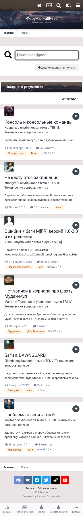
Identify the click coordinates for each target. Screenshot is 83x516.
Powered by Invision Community (41, 496)
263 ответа (45, 148)
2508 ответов (47, 261)
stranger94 (11, 183)
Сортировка (70, 99)
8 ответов (43, 444)
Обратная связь (47, 488)
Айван (9, 242)
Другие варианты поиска (56, 67)
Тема (30, 488)
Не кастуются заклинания (31, 177)
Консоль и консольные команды (38, 122)
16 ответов (39, 207)
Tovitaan (10, 420)
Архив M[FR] (53, 242)
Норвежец (11, 127)
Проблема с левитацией (29, 414)
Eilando (9, 361)
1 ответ (40, 326)
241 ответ (42, 385)
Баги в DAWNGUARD (25, 355)
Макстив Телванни (18, 302)
